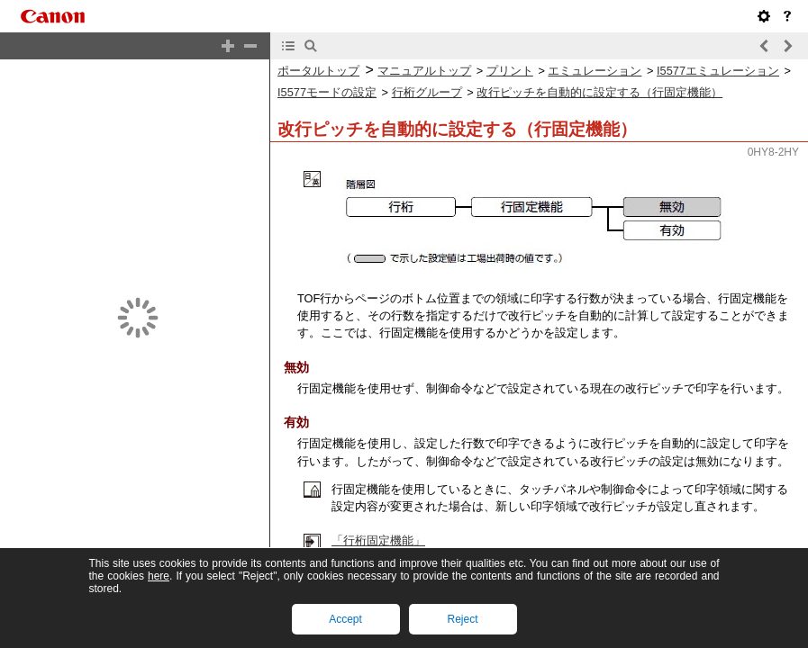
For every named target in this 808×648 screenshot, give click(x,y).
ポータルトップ (318, 70)
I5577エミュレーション (718, 70)
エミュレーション (594, 70)
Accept (345, 619)
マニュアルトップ (424, 70)
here (158, 576)
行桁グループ (427, 92)
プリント (509, 70)
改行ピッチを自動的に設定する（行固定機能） (599, 92)
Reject (462, 619)
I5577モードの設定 (327, 92)
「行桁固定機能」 (378, 540)
